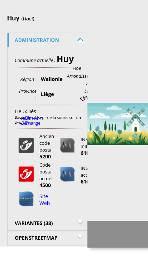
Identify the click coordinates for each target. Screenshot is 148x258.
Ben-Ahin (34, 118)
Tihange (32, 123)
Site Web (44, 199)
